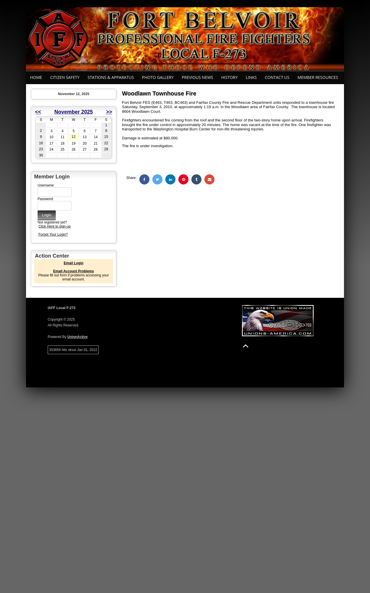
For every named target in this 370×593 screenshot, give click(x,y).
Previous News (197, 77)
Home (36, 77)
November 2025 (73, 112)
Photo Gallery (158, 77)
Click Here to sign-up (54, 226)
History (229, 77)
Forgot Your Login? (53, 234)
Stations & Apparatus (111, 77)
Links (251, 77)
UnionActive (77, 337)
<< (38, 112)
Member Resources (317, 77)
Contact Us (277, 77)
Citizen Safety (64, 77)
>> (109, 112)
